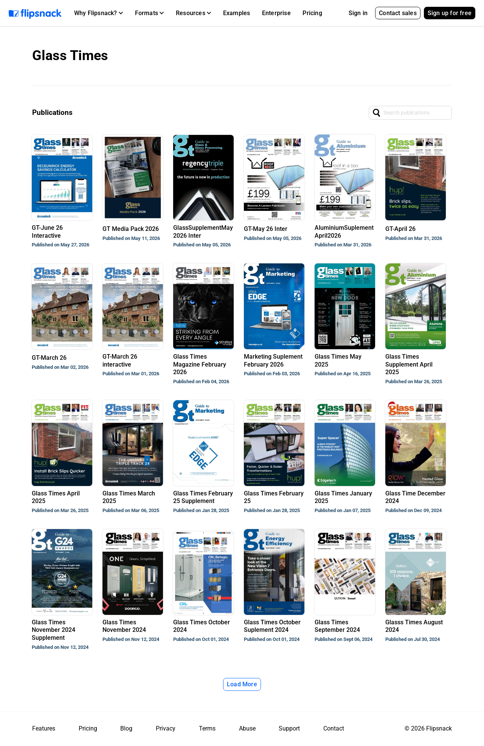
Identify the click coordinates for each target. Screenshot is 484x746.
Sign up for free (450, 13)
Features (43, 728)
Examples (236, 13)
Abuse (247, 728)
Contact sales (398, 13)
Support (289, 728)
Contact (333, 728)
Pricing (312, 13)
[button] (98, 13)
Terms (207, 728)
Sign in (358, 13)
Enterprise (276, 13)
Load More (242, 684)
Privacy (165, 728)
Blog (126, 728)
